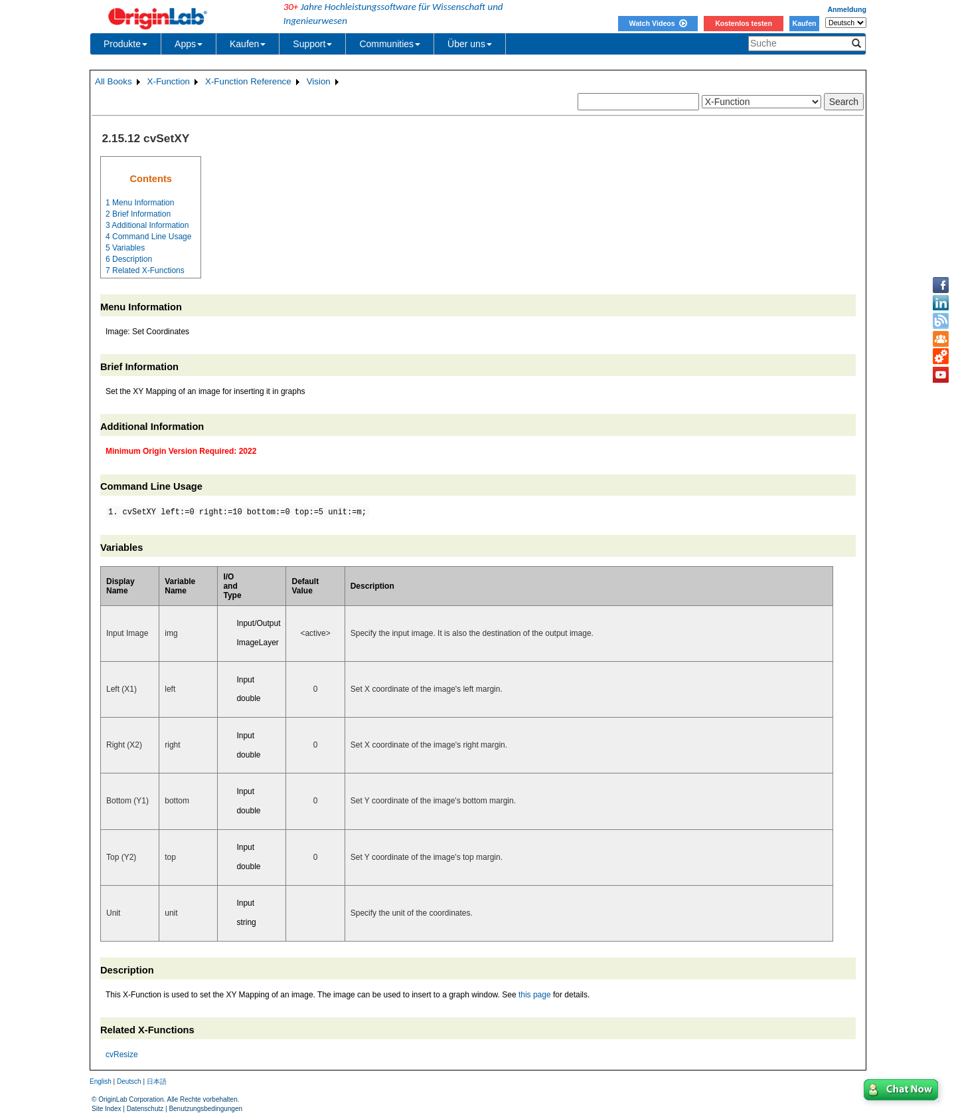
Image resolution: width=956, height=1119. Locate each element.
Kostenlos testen (743, 23)
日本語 (157, 1081)
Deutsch (129, 1081)
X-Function (168, 81)
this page (534, 994)
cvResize (122, 1054)
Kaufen (804, 23)
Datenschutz (145, 1108)
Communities (389, 44)
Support (312, 44)
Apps (188, 44)
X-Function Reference (248, 81)
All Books (113, 81)
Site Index (106, 1108)
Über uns (469, 44)
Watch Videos (657, 23)
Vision (319, 81)
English (101, 1081)
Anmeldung (846, 9)
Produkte (125, 44)
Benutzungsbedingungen (205, 1108)
